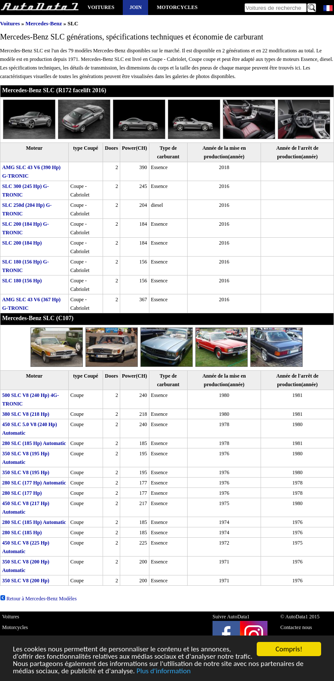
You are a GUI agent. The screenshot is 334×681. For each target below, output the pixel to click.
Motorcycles (177, 7)
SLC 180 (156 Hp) (22, 281)
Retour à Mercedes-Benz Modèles (38, 599)
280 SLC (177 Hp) (22, 493)
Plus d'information (164, 671)
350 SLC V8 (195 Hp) (25, 472)
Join (135, 7)
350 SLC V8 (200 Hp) (25, 581)
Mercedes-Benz (43, 23)
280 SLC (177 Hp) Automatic (34, 483)
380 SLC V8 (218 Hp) (25, 414)
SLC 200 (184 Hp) (22, 243)
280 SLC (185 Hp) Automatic (34, 443)
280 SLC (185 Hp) (22, 533)
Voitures (101, 7)
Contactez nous (296, 627)
